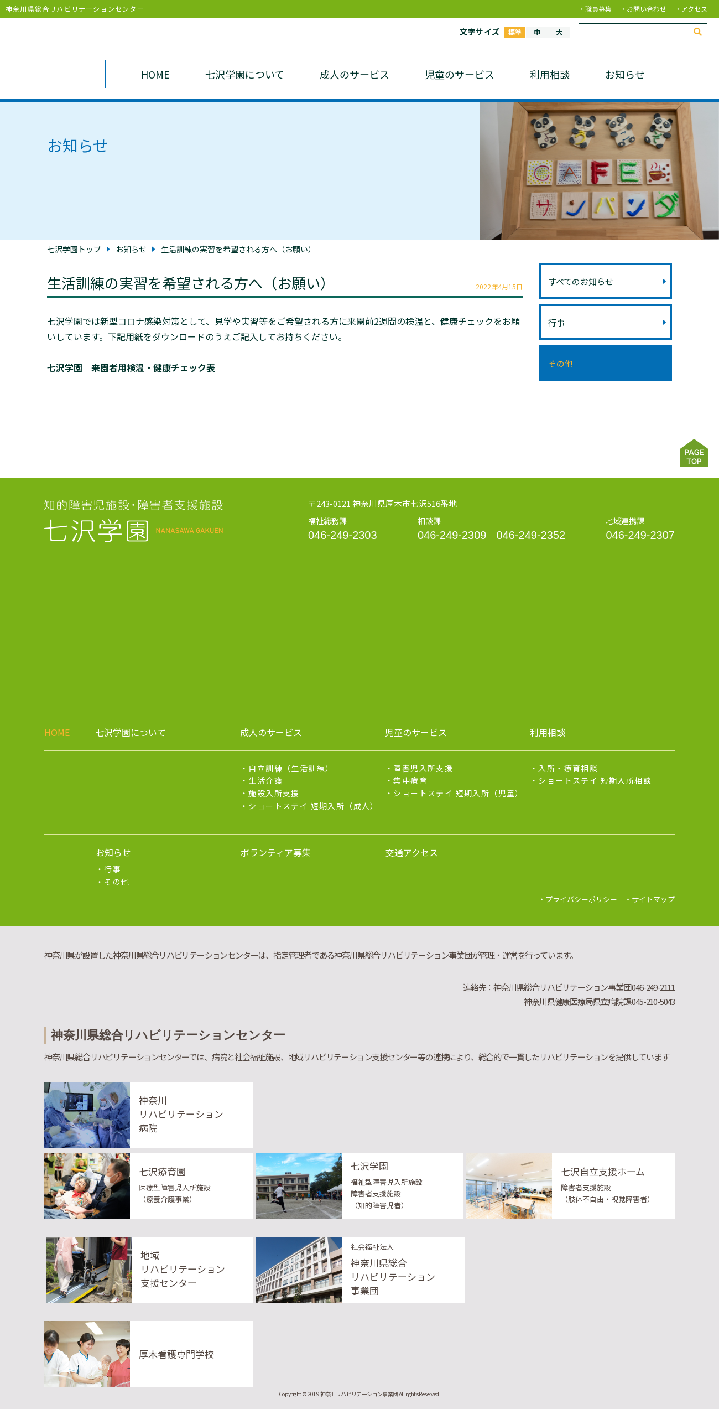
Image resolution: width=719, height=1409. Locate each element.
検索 (700, 33)
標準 (515, 32)
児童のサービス (459, 74)
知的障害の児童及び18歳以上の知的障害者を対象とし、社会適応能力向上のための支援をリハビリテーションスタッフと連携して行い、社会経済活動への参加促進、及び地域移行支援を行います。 (133, 521)
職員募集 (598, 8)
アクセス (694, 8)
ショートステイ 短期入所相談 (595, 780)
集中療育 (410, 780)
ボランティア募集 (276, 852)
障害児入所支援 (423, 768)
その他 (560, 363)
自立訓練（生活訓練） (291, 768)
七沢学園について (244, 74)
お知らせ (625, 74)
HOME (155, 74)
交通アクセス (411, 852)
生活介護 (265, 780)
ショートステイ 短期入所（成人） (313, 805)
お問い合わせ (646, 8)
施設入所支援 (273, 793)
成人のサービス (354, 74)
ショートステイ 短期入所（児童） (458, 793)
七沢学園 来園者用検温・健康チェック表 (131, 367)
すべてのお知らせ (607, 281)
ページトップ (694, 453)
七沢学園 (46, 74)
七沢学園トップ (74, 249)
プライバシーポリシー (581, 899)
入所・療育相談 (568, 768)
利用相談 (550, 74)
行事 (607, 322)
